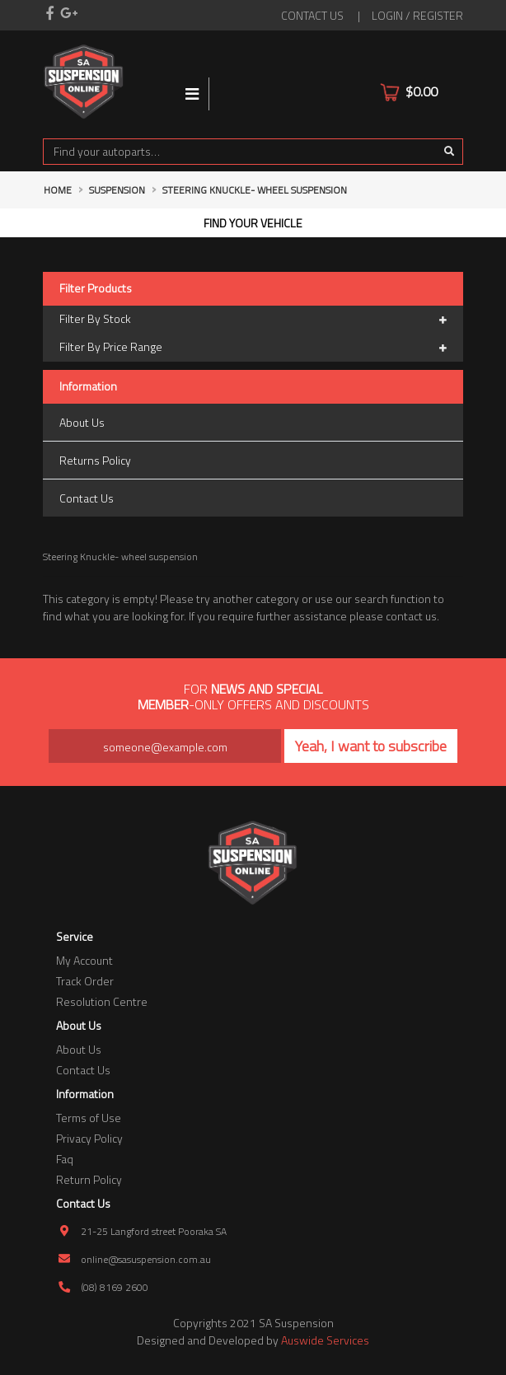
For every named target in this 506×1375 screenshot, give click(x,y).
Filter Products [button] (95, 289)
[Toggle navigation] (192, 93)
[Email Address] (165, 746)
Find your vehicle (253, 223)
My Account (84, 960)
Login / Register (417, 15)
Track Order (85, 980)
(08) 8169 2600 (114, 1287)
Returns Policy (95, 460)
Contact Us (86, 498)
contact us (312, 15)
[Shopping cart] (452, 81)
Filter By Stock (253, 320)
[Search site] (449, 151)
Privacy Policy (89, 1138)
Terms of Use (88, 1117)
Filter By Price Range (253, 348)
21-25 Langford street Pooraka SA (154, 1231)
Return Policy (89, 1179)
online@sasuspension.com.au (146, 1259)
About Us (82, 422)
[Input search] (240, 151)
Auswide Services (325, 1340)
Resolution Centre (102, 1001)
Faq (64, 1158)
